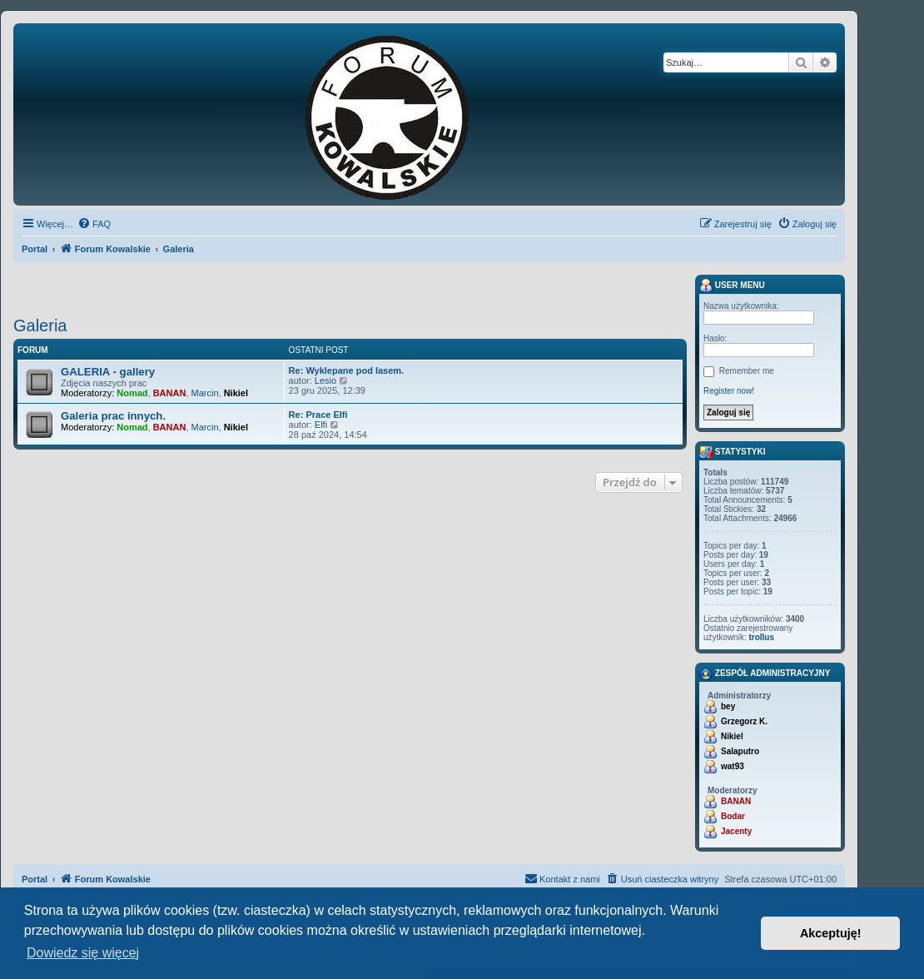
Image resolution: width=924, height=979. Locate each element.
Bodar (733, 816)
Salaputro (740, 751)
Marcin (205, 393)
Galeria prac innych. (113, 416)
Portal (34, 249)
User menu (732, 285)
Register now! (728, 390)
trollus (761, 637)
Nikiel (236, 393)
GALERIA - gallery (108, 371)
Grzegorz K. (744, 721)
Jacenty (736, 831)
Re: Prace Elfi (318, 415)
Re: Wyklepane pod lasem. (347, 370)
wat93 (732, 766)
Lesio (325, 380)
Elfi (321, 425)
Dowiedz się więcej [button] (83, 953)
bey (728, 706)
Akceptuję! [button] (831, 933)
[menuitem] (94, 224)
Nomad (132, 393)
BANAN (169, 393)
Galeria (40, 325)
